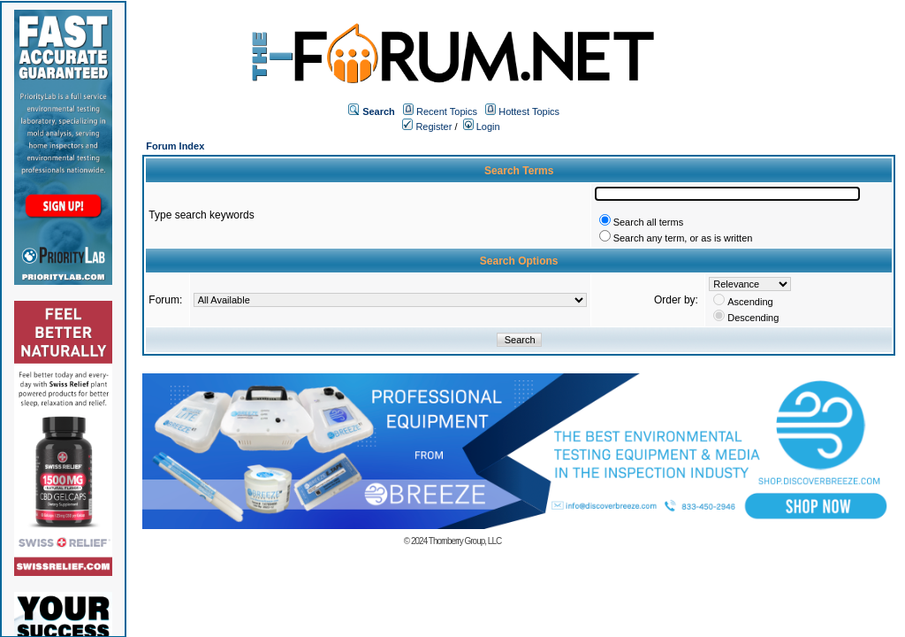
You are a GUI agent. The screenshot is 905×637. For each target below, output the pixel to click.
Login (481, 126)
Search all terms (648, 222)
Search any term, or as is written (683, 238)
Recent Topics (446, 111)
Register (427, 126)
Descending (753, 317)
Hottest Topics (528, 111)
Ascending (749, 301)
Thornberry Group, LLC (465, 541)
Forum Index (175, 146)
